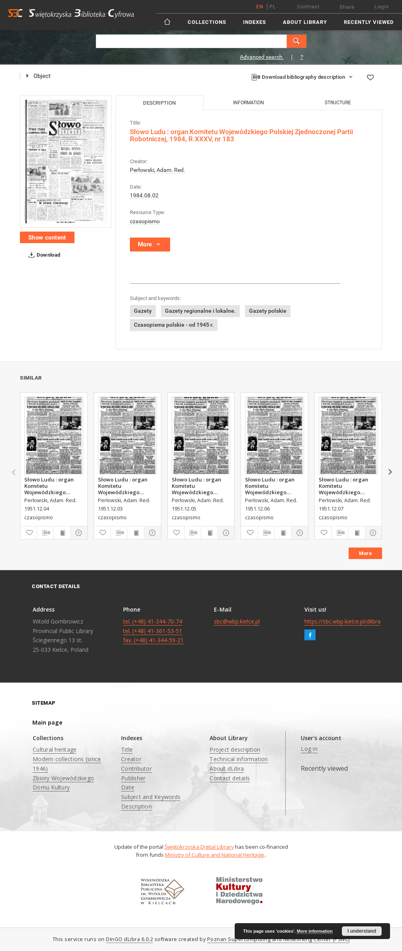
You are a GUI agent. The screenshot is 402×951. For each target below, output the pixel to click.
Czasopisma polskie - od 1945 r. (174, 325)
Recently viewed (369, 22)
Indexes (254, 22)
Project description (235, 749)
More (365, 553)
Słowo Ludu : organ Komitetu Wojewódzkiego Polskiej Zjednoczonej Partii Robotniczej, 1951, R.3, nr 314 (200, 486)
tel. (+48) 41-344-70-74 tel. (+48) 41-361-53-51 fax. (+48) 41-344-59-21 (153, 631)
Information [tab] (248, 102)
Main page (47, 722)
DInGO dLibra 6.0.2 (129, 939)
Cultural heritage (54, 749)
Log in (309, 748)
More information (315, 931)
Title (127, 749)
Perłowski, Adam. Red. (157, 170)
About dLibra (227, 768)
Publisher (133, 778)
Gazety (143, 311)
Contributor (136, 768)
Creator (131, 759)
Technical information (239, 759)
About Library (305, 22)
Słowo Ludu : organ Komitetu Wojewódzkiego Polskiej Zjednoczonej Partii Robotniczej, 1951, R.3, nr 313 (52, 486)
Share (347, 7)
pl (272, 7)
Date (127, 787)
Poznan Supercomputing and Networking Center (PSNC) (278, 939)
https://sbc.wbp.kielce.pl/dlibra (342, 621)
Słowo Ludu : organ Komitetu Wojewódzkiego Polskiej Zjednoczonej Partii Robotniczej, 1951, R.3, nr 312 (126, 486)
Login (382, 7)
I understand (361, 931)
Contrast (308, 7)
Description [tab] (159, 103)
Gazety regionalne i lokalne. (200, 311)
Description (136, 806)
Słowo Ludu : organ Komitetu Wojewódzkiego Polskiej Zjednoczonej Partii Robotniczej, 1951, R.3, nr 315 (273, 486)
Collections (207, 22)
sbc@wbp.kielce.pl (237, 621)
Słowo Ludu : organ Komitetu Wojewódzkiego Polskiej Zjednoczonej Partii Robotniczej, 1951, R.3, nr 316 (347, 486)
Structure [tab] (338, 102)
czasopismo (145, 221)
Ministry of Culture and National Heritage (215, 854)
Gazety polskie (267, 311)
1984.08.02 (144, 195)
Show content (47, 237)
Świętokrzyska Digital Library (199, 846)
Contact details (230, 778)
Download (43, 255)
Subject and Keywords (150, 797)
